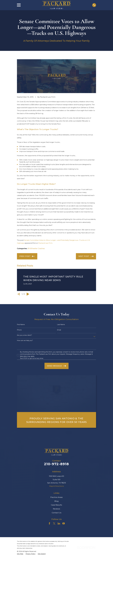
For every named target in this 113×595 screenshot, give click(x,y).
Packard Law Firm (45, 243)
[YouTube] (63, 523)
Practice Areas (56, 497)
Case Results (56, 505)
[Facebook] (49, 523)
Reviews (56, 509)
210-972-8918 (56, 464)
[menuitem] (20, 554)
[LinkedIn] (59, 523)
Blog (56, 501)
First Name (21, 324)
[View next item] (28, 294)
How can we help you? (25, 340)
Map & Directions (56, 486)
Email (59, 330)
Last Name (61, 324)
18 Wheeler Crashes (36, 248)
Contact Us (56, 513)
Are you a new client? (24, 335)
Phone (19, 330)
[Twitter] (54, 523)
